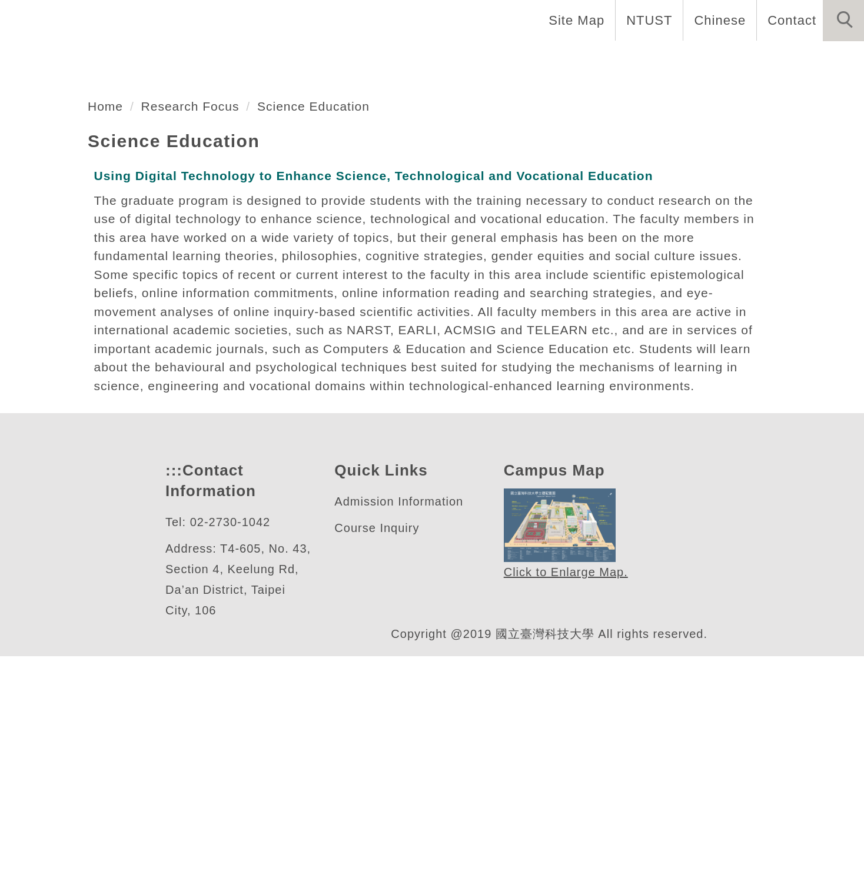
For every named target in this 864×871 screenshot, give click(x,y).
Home (198, 59)
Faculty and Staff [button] (402, 59)
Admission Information (404, 716)
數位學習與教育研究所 (158, 191)
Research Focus (193, 302)
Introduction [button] (282, 59)
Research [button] (822, 59)
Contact (790, 20)
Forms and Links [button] (716, 59)
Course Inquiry (379, 743)
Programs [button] (511, 59)
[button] (843, 20)
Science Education (320, 302)
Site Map (573, 20)
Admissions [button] (602, 59)
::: (172, 685)
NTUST (646, 20)
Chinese (716, 20)
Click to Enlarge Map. (565, 787)
